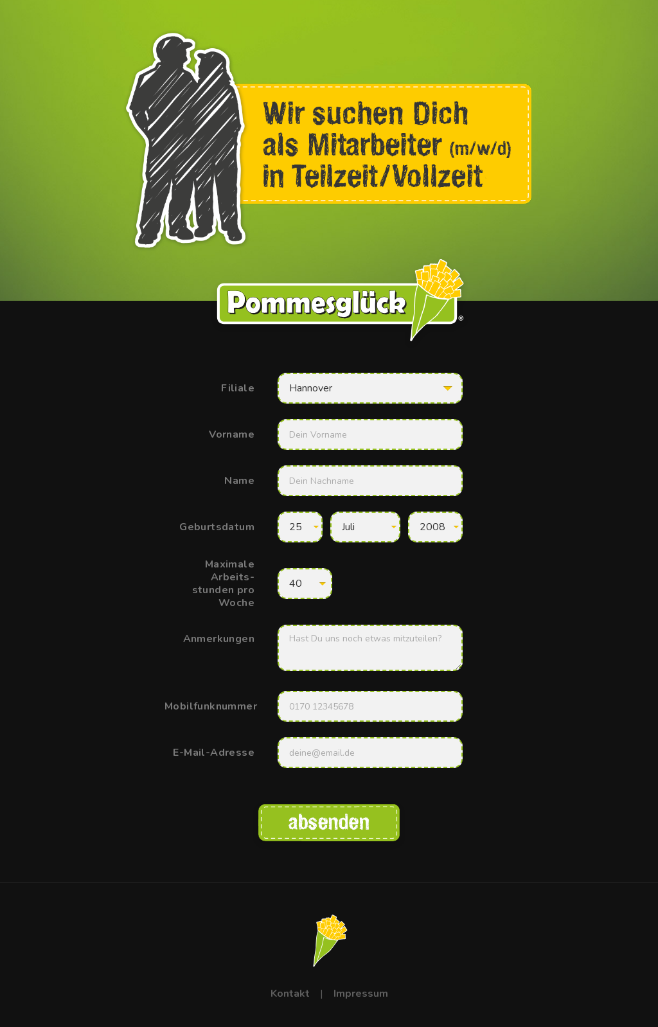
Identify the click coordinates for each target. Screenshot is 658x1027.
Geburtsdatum (216, 527)
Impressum (360, 994)
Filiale (237, 388)
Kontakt (290, 994)
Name (239, 481)
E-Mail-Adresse (213, 753)
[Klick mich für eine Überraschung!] (329, 939)
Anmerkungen (218, 639)
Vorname (231, 434)
